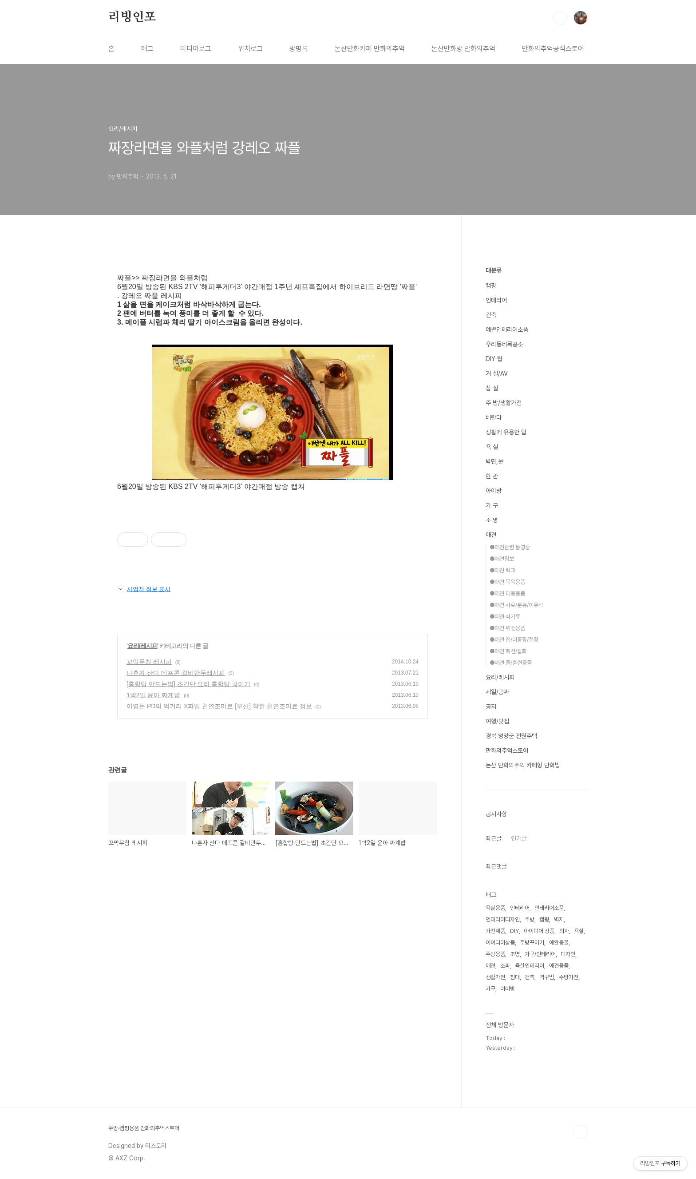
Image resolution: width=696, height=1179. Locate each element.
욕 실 (492, 446)
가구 (490, 988)
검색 (560, 17)
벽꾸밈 (546, 977)
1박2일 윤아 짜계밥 (153, 695)
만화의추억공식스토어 (553, 48)
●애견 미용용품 (507, 593)
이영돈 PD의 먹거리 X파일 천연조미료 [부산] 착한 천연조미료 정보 (219, 706)
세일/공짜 (497, 691)
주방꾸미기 (532, 942)
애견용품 (559, 965)
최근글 (494, 838)
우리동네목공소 (504, 344)
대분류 (494, 270)
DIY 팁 (494, 358)
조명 (515, 954)
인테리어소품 (549, 908)
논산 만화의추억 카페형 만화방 (523, 765)
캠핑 (491, 285)
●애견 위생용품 (507, 628)
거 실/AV (497, 373)
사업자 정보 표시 (143, 588)
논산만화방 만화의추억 (463, 48)
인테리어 (496, 300)
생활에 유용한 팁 (506, 432)
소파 (505, 965)
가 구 (492, 505)
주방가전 (568, 977)
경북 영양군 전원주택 (511, 735)
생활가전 (495, 977)
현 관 (492, 476)
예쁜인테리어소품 (507, 329)
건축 (491, 314)
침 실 (492, 388)
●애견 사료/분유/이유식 (516, 605)
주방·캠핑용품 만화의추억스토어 (143, 1128)
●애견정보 (502, 559)
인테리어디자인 (503, 919)
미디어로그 (195, 48)
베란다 (494, 417)
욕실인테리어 (529, 965)
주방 (529, 919)
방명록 (298, 48)
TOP (580, 1132)
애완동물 (559, 942)
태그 (147, 48)
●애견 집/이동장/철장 (514, 639)
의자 (564, 931)
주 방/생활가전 (504, 402)
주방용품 (495, 954)
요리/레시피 (142, 645)
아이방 (494, 490)
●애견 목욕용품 (507, 582)
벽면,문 (494, 461)
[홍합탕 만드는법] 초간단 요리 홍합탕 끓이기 (188, 683)
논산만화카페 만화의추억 (370, 48)
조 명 (492, 520)
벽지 (559, 919)
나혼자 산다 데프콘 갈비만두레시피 (176, 672)
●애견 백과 (502, 570)
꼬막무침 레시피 (149, 661)
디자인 (568, 954)
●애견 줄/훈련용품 (511, 662)
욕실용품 (495, 908)
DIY (514, 931)
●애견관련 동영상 (510, 547)
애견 (491, 534)
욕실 (579, 931)
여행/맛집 (497, 721)
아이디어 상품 (539, 931)
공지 (491, 706)
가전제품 (495, 931)
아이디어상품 (500, 942)
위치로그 (250, 48)
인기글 (519, 838)
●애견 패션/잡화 (508, 651)
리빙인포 (132, 17)
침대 (515, 977)
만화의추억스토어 (507, 750)
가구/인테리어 (540, 954)
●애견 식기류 (505, 616)
